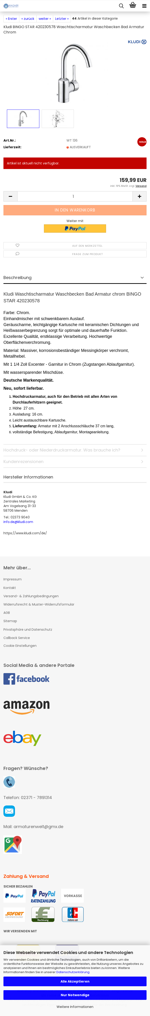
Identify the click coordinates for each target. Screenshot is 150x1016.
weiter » (45, 18)
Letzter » (62, 18)
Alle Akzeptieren (75, 981)
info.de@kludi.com (18, 522)
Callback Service (16, 638)
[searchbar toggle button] (121, 6)
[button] (10, 196)
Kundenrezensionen (23, 461)
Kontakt (9, 587)
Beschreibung (17, 277)
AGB (6, 612)
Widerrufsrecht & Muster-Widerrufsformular (38, 604)
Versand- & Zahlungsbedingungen (31, 596)
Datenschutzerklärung (72, 972)
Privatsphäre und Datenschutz (27, 629)
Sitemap (10, 621)
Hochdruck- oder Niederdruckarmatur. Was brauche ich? (61, 450)
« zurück (27, 18)
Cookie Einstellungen (20, 645)
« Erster (11, 18)
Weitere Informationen (75, 1006)
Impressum (12, 579)
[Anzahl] (75, 196)
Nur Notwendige (75, 995)
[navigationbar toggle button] (144, 6)
